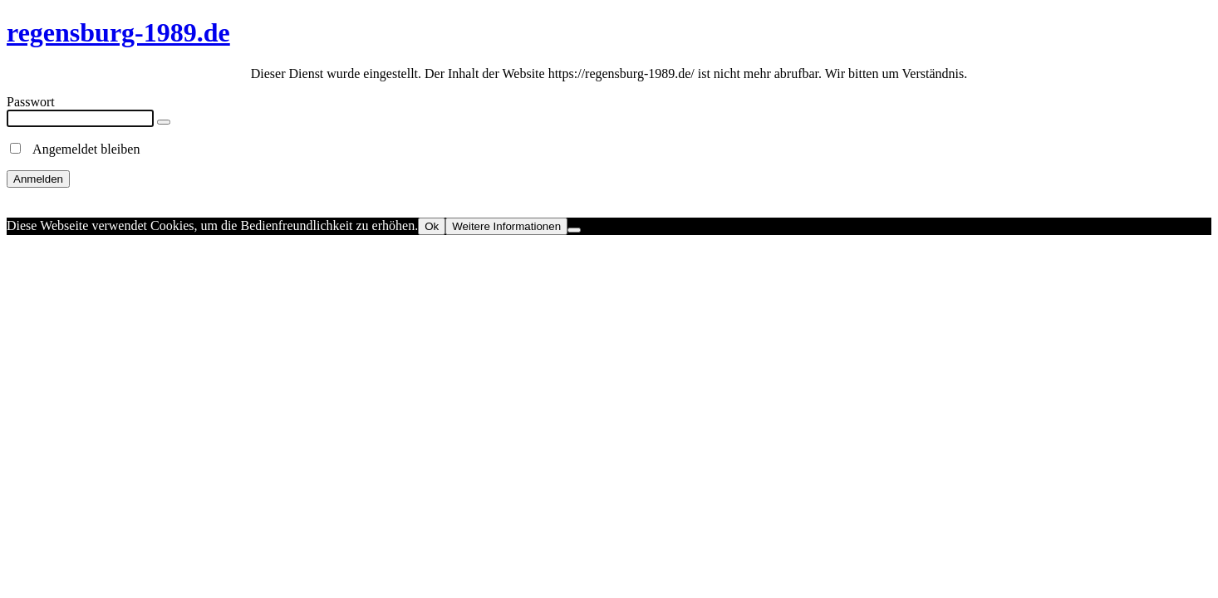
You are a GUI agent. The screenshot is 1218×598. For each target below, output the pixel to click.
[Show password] (163, 122)
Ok (432, 226)
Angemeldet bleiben (75, 149)
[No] (574, 230)
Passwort (31, 102)
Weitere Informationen (506, 226)
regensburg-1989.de (118, 32)
